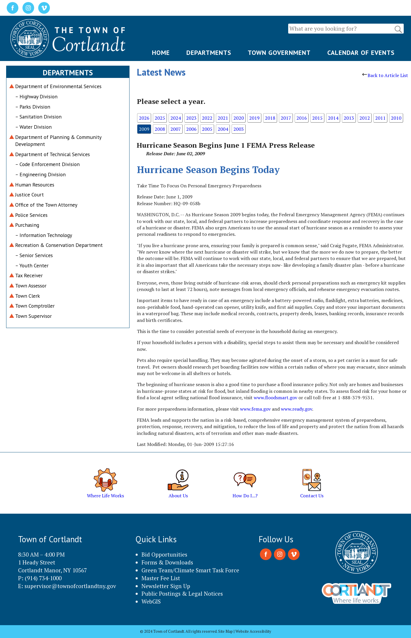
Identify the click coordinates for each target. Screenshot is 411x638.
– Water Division (33, 126)
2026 (144, 118)
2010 (396, 118)
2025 (160, 118)
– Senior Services (34, 255)
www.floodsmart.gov (275, 397)
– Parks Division (32, 106)
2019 (254, 118)
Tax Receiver (29, 275)
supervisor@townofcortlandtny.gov (70, 586)
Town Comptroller (35, 305)
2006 (191, 129)
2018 (270, 118)
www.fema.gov (255, 409)
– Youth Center (31, 265)
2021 (223, 118)
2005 (207, 129)
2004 (223, 129)
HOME (161, 52)
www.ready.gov (296, 409)
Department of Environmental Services (58, 86)
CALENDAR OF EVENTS (361, 52)
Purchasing (27, 225)
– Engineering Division (40, 174)
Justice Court (29, 194)
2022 (207, 118)
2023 (191, 118)
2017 (286, 118)
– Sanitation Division (38, 116)
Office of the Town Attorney (46, 204)
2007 (175, 129)
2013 (349, 118)
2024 (175, 118)
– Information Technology (43, 235)
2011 (380, 118)
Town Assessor (30, 285)
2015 (317, 118)
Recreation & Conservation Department (59, 245)
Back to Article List (385, 75)
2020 (238, 118)
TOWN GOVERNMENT (279, 52)
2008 (160, 129)
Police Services (31, 215)
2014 (333, 118)
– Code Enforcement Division (47, 164)
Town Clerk (27, 295)
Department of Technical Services (52, 154)
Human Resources (34, 184)
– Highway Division (36, 96)
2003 (238, 129)
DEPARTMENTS (208, 52)
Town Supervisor (33, 316)
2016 (301, 118)
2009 (144, 129)
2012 (364, 118)
